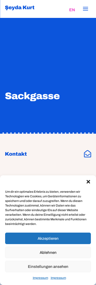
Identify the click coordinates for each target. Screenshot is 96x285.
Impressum (40, 278)
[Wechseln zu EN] (72, 10)
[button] (88, 181)
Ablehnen (48, 252)
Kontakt (16, 154)
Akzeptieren (48, 238)
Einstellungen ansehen (48, 267)
